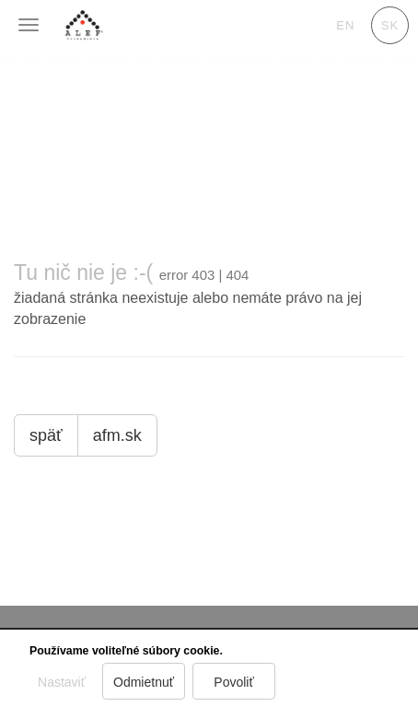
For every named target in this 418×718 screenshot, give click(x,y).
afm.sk (117, 435)
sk (390, 25)
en (345, 25)
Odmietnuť (143, 682)
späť (46, 435)
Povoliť (234, 682)
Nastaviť (62, 682)
